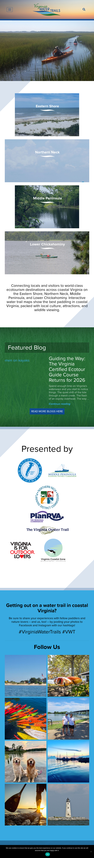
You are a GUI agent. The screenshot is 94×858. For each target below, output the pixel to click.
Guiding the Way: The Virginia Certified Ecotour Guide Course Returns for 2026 (67, 369)
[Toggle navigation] (10, 9)
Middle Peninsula (47, 198)
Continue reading (59, 403)
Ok (48, 854)
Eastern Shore (47, 106)
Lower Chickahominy (47, 244)
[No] (91, 851)
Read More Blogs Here (47, 411)
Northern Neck (47, 152)
